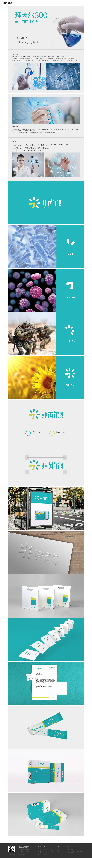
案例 (39, 846)
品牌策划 (39, 849)
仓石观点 (51, 849)
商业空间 (39, 852)
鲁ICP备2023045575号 (71, 846)
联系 (57, 846)
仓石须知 (45, 852)
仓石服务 (39, 854)
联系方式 (57, 851)
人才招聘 (57, 852)
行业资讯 (51, 852)
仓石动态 (51, 851)
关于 (45, 846)
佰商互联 (72, 849)
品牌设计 (39, 851)
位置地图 (57, 849)
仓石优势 (45, 851)
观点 (51, 846)
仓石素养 (45, 854)
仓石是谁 (45, 849)
